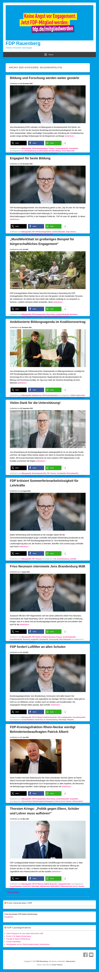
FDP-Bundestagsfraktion (40, 148)
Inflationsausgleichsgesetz (18, 153)
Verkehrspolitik (54, 639)
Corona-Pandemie (28, 719)
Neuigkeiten (8, 917)
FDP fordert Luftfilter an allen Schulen (38, 646)
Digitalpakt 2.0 (26, 397)
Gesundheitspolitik (16, 639)
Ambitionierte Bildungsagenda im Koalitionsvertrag (48, 322)
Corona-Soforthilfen (13, 942)
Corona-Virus (38, 719)
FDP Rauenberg (23, 43)
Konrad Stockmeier (59, 475)
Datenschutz (70, 961)
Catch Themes (57, 965)
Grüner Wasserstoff (68, 151)
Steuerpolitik (81, 475)
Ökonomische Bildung (43, 153)
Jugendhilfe (47, 316)
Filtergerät (70, 719)
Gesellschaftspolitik (61, 148)
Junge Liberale (70, 231)
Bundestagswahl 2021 (39, 473)
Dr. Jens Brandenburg (29, 151)
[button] (19, 143)
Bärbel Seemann (27, 316)
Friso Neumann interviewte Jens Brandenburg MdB (47, 566)
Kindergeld (31, 153)
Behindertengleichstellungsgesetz (43, 801)
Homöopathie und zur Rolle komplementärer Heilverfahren (28, 944)
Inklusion (69, 801)
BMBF (19, 397)
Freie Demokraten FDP (19, 903)
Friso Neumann (30, 641)
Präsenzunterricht (15, 722)
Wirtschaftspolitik (72, 473)
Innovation (40, 475)
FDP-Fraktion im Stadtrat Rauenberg (43, 637)
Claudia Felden (38, 316)
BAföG (73, 395)
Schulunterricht (44, 722)
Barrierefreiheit (27, 801)
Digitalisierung (37, 395)
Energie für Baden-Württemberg (18, 939)
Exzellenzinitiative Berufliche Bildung (49, 151)
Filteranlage (62, 719)
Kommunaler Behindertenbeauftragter (35, 803)
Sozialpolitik (35, 639)
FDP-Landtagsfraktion (65, 717)
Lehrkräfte (73, 559)
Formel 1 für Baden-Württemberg (18, 936)
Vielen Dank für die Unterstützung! (35, 402)
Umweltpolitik (73, 148)
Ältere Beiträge (12, 892)
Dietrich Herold (60, 801)
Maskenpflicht (55, 886)
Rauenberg (73, 314)
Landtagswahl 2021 (64, 884)
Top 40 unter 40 (48, 234)
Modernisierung (71, 475)
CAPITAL (25, 234)
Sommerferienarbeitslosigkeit (19, 561)
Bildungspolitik (26, 148)
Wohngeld (54, 153)
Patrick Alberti (52, 803)
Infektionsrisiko (45, 886)
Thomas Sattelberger (78, 397)
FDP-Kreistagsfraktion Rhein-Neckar (43, 314)
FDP (33, 231)
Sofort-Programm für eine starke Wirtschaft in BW (24, 933)
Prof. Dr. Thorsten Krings (30, 722)
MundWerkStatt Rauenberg (61, 316)
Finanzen (52, 148)
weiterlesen (70, 136)
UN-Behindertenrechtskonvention (69, 803)
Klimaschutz (49, 475)
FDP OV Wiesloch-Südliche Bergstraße (44, 717)
